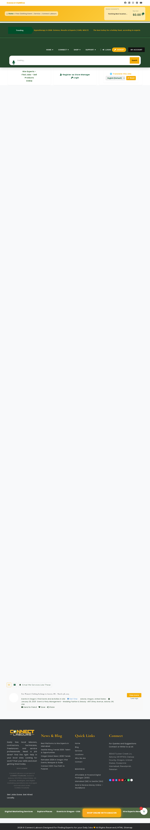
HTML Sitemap (124, 825)
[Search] (122, 59)
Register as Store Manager (75, 72)
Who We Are (80, 756)
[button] (27, 59)
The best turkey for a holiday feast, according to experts (116, 30)
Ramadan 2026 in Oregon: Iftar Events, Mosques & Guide (54, 759)
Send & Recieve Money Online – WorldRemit (89, 784)
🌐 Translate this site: (121, 71)
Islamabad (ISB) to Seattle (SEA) (89, 779)
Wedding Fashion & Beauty (74, 699)
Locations (79, 752)
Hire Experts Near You (134, 809)
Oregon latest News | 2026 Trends (55, 754)
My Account (136, 50)
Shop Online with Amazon (101, 810)
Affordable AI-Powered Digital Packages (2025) (88, 774)
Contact (78, 760)
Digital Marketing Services (19, 809)
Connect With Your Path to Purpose (53, 765)
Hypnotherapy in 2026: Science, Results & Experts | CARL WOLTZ (61, 30)
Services (78, 748)
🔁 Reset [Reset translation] (131, 75)
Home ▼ (49, 50)
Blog (77, 745)
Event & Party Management (49, 699)
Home (10, 13)
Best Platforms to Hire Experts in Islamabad (55, 742)
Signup (119, 50)
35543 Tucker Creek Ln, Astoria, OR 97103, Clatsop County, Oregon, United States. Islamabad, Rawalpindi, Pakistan (121, 759)
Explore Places (44, 809)
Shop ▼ (76, 50)
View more (134, 692)
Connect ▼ (63, 50)
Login (106, 50)
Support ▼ (90, 50)
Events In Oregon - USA (68, 809)
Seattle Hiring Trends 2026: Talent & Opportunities (55, 749)
